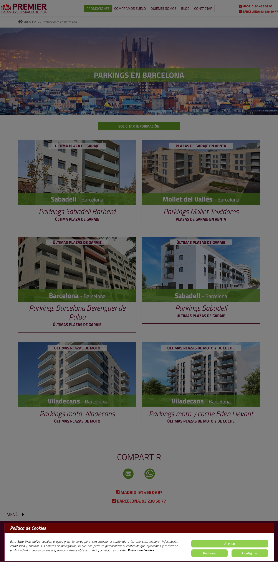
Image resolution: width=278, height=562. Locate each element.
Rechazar (209, 553)
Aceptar (229, 544)
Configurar (249, 553)
